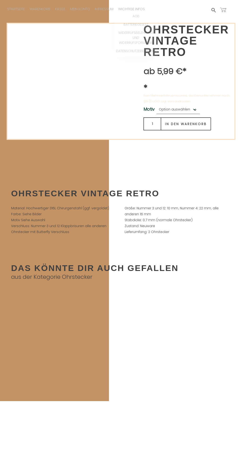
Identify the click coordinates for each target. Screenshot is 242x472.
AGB (121, 444)
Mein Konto (80, 9)
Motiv (149, 109)
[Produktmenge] (152, 124)
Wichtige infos (131, 9)
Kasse (60, 9)
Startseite (16, 9)
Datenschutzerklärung (121, 462)
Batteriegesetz (121, 450)
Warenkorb (40, 9)
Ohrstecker (77, 277)
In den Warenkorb (186, 124)
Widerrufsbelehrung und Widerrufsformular (121, 456)
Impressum (104, 9)
